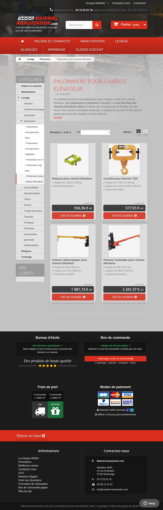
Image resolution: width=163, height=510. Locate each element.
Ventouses (29, 115)
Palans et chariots (52, 41)
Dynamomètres (32, 193)
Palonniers (45, 59)
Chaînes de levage (34, 109)
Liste (145, 132)
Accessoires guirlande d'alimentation (31, 240)
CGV (21, 472)
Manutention (92, 41)
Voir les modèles (73, 215)
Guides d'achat (89, 50)
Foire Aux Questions (30, 480)
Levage (121, 41)
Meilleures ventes (28, 465)
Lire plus (58, 117)
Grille (138, 132)
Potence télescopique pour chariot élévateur (69, 261)
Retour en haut (31, 436)
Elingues (29, 50)
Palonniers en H (35, 159)
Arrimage (56, 50)
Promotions (24, 461)
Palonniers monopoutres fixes (32, 132)
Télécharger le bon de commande (115, 358)
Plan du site (25, 491)
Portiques (29, 222)
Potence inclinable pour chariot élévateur (123, 261)
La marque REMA (28, 458)
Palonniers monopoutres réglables (32, 149)
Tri (78, 132)
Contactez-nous (121, 3)
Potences (29, 228)
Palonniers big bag (33, 168)
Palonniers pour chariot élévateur (35, 179)
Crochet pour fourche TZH (120, 178)
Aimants (28, 103)
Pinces (27, 205)
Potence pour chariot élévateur (72, 178)
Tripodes (28, 216)
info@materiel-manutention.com (112, 489)
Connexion (140, 3)
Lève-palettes (31, 187)
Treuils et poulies (33, 210)
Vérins (27, 199)
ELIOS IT (137, 506)
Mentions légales (28, 476)
